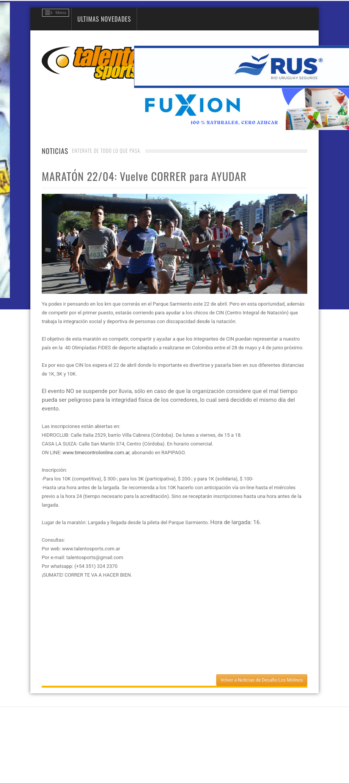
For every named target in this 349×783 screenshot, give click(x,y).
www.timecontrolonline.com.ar (96, 452)
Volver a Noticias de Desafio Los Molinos (261, 680)
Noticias (55, 151)
